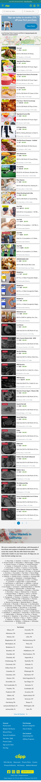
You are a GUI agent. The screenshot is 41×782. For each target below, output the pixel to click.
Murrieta (35, 590)
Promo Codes (7, 741)
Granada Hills (34, 576)
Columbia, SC (10, 671)
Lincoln (18, 585)
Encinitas (7, 573)
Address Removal (31, 765)
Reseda (35, 602)
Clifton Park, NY (10, 668)
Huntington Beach (29, 578)
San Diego (17, 605)
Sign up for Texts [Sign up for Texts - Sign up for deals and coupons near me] (8, 745)
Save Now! (31, 26)
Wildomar (26, 621)
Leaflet (22, 44)
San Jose (36, 605)
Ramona (17, 600)
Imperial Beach (9, 580)
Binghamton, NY (10, 640)
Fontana (5, 574)
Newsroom (16, 762)
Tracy (22, 618)
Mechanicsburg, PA (29, 640)
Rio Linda (6, 604)
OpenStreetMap (31, 44)
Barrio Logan (28, 562)
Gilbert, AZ (10, 695)
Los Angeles (6, 586)
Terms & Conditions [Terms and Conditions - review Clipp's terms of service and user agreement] (9, 735)
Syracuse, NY (29, 699)
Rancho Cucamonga (11, 602)
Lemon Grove (9, 585)
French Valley (34, 574)
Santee (25, 611)
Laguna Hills (19, 581)
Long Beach (33, 585)
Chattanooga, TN (10, 661)
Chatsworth (16, 566)
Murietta (27, 590)
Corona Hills (32, 568)
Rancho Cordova (28, 600)
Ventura (16, 619)
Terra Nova (23, 616)
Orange (32, 595)
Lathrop (35, 583)
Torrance (7, 618)
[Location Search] (30, 11)
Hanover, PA (11, 699)
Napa (16, 592)
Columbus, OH (10, 675)
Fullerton (5, 576)
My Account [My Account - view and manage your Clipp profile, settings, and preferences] (7, 725)
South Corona (34, 612)
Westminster (8, 621)
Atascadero (18, 562)
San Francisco (27, 605)
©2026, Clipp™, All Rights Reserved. (19, 775)
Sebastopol (15, 612)
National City (24, 592)
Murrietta (9, 592)
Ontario (25, 595)
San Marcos (22, 607)
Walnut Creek (31, 619)
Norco (27, 593)
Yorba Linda (20, 623)
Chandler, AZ (10, 654)
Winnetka (34, 621)
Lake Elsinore (9, 583)
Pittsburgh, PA (29, 671)
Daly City (17, 569)
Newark (33, 592)
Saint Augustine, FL (29, 678)
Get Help (6, 738)
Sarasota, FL (29, 685)
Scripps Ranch (34, 611)
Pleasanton (25, 599)
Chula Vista (8, 568)
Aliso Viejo (9, 561)
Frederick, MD (10, 692)
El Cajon (28, 571)
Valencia (8, 619)
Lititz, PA (29, 637)
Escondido (16, 573)
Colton (17, 568)
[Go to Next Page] (26, 523)
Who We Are (8, 762)
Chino (24, 566)
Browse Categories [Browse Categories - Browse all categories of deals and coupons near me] (29, 725)
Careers (34, 762)
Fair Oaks (24, 573)
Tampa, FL (29, 702)
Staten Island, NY (29, 695)
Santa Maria (7, 611)
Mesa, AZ (29, 643)
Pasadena (24, 597)
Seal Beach (6, 612)
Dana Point (26, 569)
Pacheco (16, 597)
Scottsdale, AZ (29, 688)
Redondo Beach (25, 602)
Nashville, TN (29, 661)
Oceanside (17, 595)
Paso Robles (33, 597)
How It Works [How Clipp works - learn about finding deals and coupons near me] (27, 729)
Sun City (26, 614)
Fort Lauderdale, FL (10, 685)
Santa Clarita (19, 609)
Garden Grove (15, 576)
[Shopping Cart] (38, 6)
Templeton (14, 616)
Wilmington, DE (29, 706)
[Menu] (3, 5)
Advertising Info (28, 736)
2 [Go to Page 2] (22, 523)
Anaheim (17, 561)
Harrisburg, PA (10, 702)
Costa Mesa (8, 569)
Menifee (36, 586)
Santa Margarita (31, 609)
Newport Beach (10, 593)
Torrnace (15, 618)
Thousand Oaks (34, 616)
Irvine (27, 580)
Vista (22, 619)
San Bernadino (33, 604)
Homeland (18, 578)
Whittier (17, 621)
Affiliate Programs (28, 739)
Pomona (33, 599)
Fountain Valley (15, 574)
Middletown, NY (29, 650)
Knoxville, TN (29, 630)
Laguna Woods (30, 581)
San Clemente (7, 605)
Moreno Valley (8, 590)
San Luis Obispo (11, 607)
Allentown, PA (10, 633)
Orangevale (7, 597)
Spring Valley (9, 614)
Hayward (9, 578)
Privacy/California (10, 765)
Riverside (15, 604)
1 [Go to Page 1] (18, 523)
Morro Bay (19, 590)
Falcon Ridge (33, 573)
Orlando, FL (29, 664)
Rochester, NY (29, 675)
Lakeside (27, 583)
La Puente (10, 581)
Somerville (24, 612)
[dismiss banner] (38, 17)
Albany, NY (10, 630)
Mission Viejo (30, 588)
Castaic (8, 566)
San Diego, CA (29, 681)
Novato (34, 593)
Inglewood (20, 580)
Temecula (5, 616)
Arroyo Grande (7, 562)
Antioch (25, 561)
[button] (40, 1)
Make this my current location (10, 34)
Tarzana (34, 614)
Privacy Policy (26, 762)
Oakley (9, 595)
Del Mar (34, 569)
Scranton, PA (29, 692)
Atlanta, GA (10, 637)
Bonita (37, 562)
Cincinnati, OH (10, 664)
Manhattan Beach (26, 586)
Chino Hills (32, 566)
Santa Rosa (17, 611)
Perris (7, 599)
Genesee (25, 576)
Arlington (33, 561)
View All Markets (20, 714)
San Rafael (32, 607)
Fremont (25, 574)
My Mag (5, 748)
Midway (10, 588)
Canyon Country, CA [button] (31, 33)
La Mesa (34, 580)
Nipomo (20, 593)
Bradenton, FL (10, 647)
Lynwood (15, 586)
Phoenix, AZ (29, 668)
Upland (35, 618)
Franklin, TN (10, 688)
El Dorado (36, 571)
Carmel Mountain (31, 564)
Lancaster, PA (29, 633)
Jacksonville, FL (11, 709)
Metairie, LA (29, 647)
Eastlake (12, 571)
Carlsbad (20, 564)
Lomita (25, 585)
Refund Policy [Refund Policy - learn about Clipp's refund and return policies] (7, 732)
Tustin (28, 618)
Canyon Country (10, 564)
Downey (5, 571)
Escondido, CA (10, 681)
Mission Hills (19, 588)
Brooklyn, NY (10, 650)
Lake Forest (18, 583)
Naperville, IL (29, 657)
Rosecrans (23, 604)
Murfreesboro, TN (29, 654)
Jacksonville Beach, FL (10, 706)
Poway (11, 600)
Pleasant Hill (15, 599)
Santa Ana (9, 609)
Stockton (18, 614)
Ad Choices (20, 765)
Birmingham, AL (10, 643)
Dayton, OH (10, 678)
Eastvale (20, 571)
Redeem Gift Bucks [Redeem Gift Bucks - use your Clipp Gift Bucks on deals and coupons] (9, 729)
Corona (24, 568)
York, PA (29, 709)
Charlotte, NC (10, 657)
